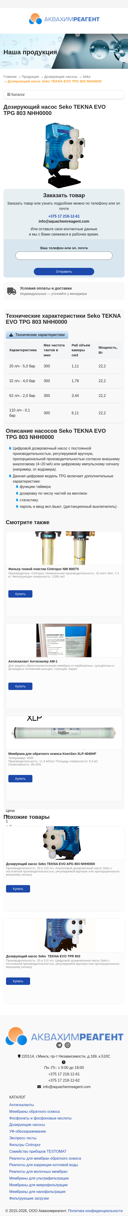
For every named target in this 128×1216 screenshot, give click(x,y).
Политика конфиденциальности (95, 1211)
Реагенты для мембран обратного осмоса (45, 1158)
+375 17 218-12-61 (64, 216)
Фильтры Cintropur (25, 1145)
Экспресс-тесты (22, 1138)
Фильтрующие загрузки (29, 1198)
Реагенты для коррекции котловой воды (43, 1165)
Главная (10, 77)
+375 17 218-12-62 (64, 1080)
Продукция (30, 77)
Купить (20, 594)
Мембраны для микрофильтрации (38, 1185)
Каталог (16, 95)
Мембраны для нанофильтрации (37, 1192)
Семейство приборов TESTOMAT (37, 1151)
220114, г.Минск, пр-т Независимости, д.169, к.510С (64, 1056)
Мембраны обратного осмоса (34, 1111)
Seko (87, 77)
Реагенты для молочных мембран (38, 1172)
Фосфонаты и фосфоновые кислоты (40, 1118)
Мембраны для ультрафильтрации (39, 1178)
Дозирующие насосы (61, 77)
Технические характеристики (40, 335)
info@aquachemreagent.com (64, 1087)
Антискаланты (21, 1105)
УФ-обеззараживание (27, 1131)
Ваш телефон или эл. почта (64, 248)
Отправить (64, 271)
